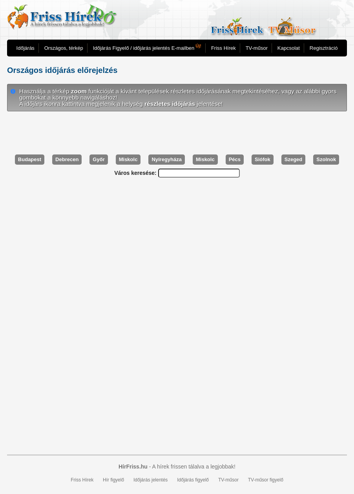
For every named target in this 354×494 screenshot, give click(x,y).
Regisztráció (324, 48)
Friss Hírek (223, 48)
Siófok (262, 159)
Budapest (29, 159)
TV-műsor (257, 48)
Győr (98, 159)
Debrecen (66, 159)
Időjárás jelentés (150, 480)
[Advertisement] (177, 133)
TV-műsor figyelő (265, 480)
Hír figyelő (113, 480)
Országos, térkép (63, 48)
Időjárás (25, 48)
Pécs (235, 159)
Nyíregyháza (166, 159)
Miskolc (128, 159)
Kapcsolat (288, 48)
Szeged (294, 159)
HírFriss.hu (133, 466)
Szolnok (326, 159)
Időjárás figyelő (193, 480)
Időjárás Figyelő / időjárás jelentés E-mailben (147, 47)
